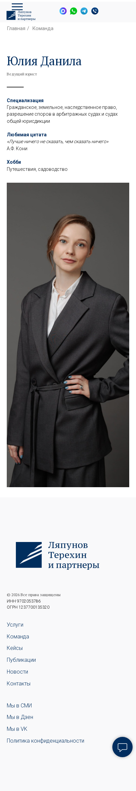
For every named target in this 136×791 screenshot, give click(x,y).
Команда (42, 28)
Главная (16, 28)
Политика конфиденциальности (45, 741)
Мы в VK (17, 729)
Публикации (21, 660)
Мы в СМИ (19, 705)
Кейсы (15, 648)
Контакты (18, 683)
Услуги (15, 625)
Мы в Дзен (20, 717)
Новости (17, 672)
